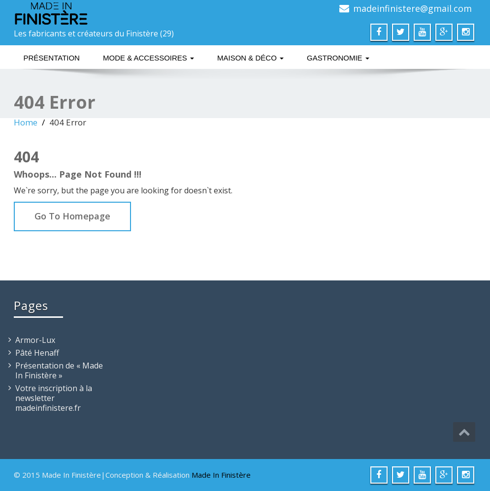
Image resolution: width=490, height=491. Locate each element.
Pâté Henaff (37, 352)
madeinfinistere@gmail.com (412, 8)
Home (25, 122)
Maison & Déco (250, 58)
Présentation (52, 58)
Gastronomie (338, 58)
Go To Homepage (72, 216)
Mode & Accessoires (148, 58)
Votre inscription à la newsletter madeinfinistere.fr (53, 398)
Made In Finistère (221, 475)
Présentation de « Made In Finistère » (59, 370)
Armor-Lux (35, 340)
